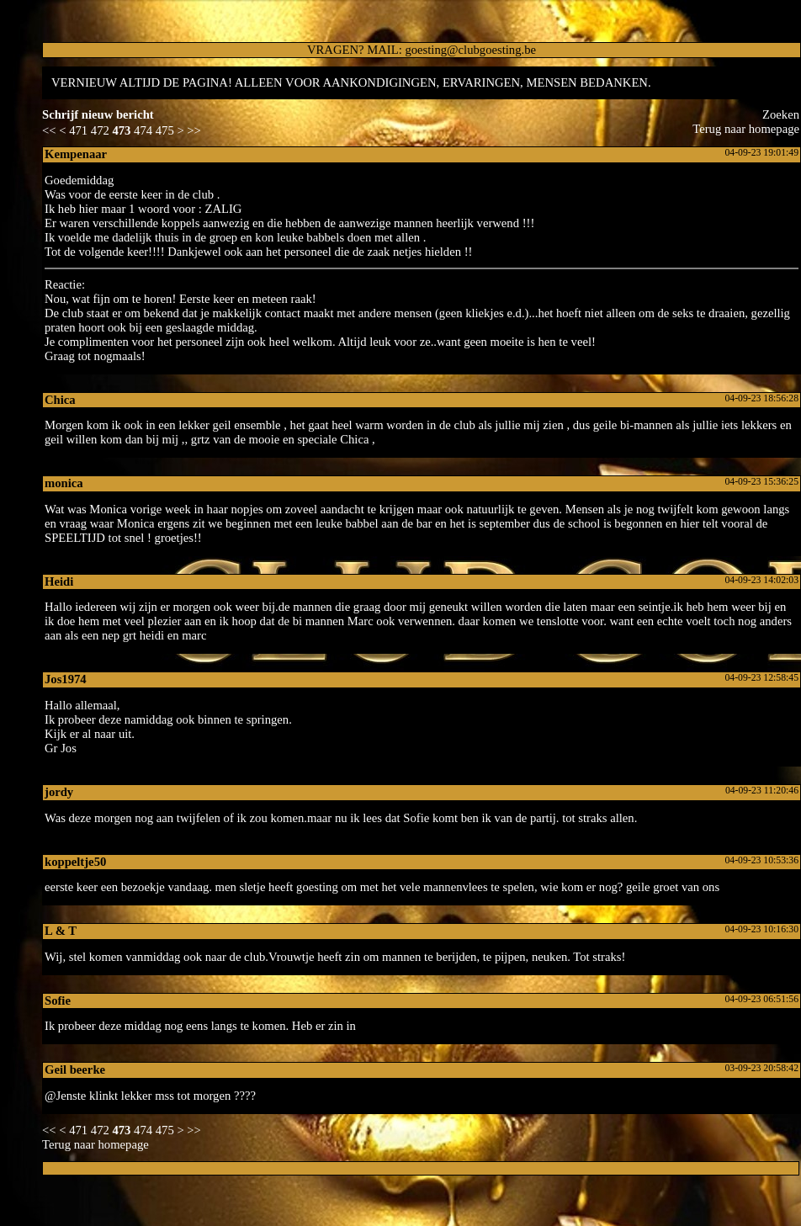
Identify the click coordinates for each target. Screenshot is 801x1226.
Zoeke (780, 114)
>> (194, 130)
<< (49, 130)
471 (78, 130)
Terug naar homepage (745, 128)
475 (165, 130)
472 (100, 130)
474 (143, 130)
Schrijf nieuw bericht (98, 114)
